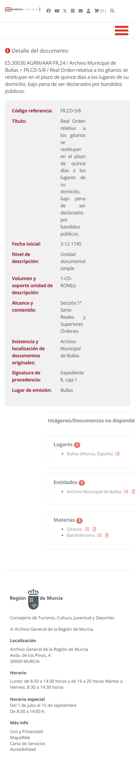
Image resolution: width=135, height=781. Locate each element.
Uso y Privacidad (26, 731)
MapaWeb (20, 737)
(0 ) (100, 11)
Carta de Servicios (27, 743)
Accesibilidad (23, 749)
